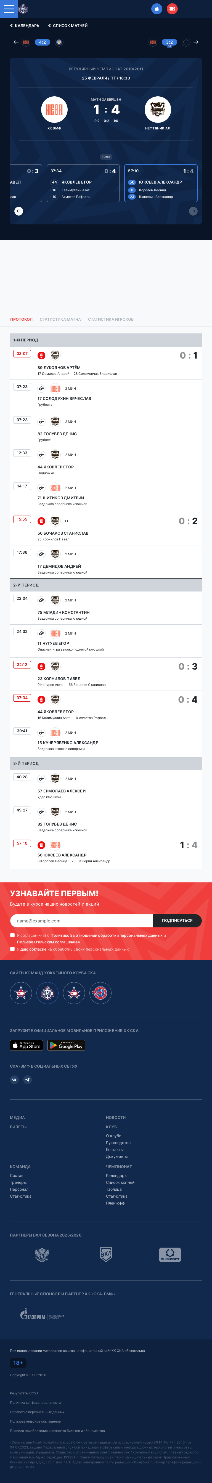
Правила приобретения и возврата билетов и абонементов (57, 1431)
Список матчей (67, 25)
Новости (116, 1117)
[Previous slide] (18, 211)
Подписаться (177, 920)
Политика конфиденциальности (35, 1402)
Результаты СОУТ (24, 1393)
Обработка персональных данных (37, 1412)
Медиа (17, 1117)
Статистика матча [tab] (60, 319)
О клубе (113, 1135)
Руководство (118, 1142)
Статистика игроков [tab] (111, 319)
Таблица (114, 1189)
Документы (117, 1156)
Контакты (115, 1149)
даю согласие (33, 949)
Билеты (18, 1127)
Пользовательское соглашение (35, 1421)
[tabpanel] (106, 601)
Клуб (111, 1127)
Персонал (19, 1189)
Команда (20, 1166)
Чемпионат (119, 1166)
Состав (16, 1175)
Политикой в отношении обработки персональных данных (107, 935)
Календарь (23, 25)
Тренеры (18, 1182)
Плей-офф (115, 1203)
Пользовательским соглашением (49, 942)
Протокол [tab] (21, 319)
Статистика (20, 1196)
